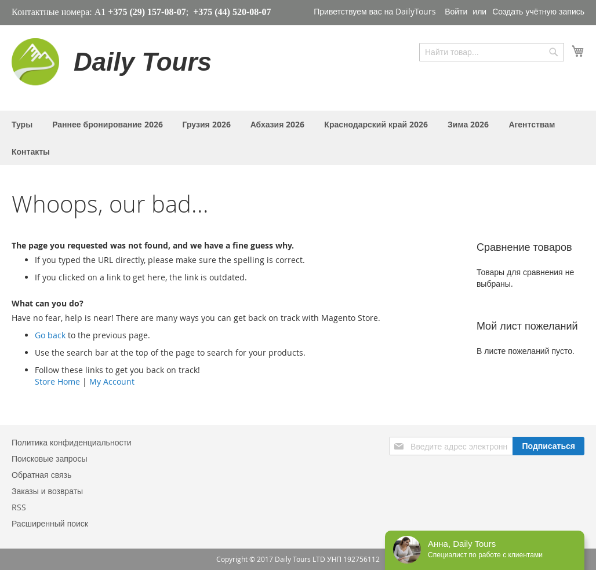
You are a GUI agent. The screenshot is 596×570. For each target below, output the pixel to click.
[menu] (298, 138)
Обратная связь (41, 474)
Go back (50, 335)
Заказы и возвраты (47, 490)
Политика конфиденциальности (72, 442)
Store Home (57, 381)
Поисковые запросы (49, 458)
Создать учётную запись (538, 11)
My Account (112, 381)
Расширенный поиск (50, 523)
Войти (456, 11)
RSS (19, 507)
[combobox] (491, 52)
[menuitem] (22, 124)
